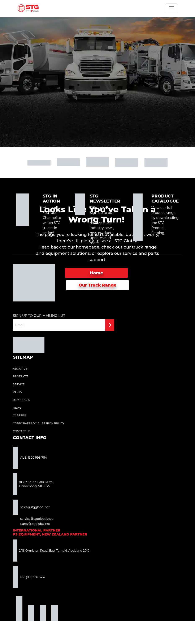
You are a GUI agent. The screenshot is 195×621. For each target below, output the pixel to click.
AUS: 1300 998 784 (30, 458)
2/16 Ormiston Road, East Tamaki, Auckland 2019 (51, 550)
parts (153, 253)
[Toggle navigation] (171, 8)
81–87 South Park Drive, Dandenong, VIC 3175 (33, 484)
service (130, 253)
